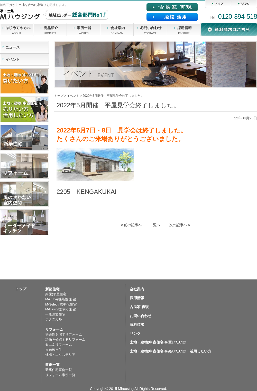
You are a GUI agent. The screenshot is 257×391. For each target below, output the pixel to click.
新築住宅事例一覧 (58, 370)
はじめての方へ (16, 29)
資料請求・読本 (229, 29)
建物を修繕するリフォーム (65, 339)
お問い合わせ (150, 29)
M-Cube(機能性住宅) (60, 299)
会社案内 (117, 29)
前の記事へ (131, 225)
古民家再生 (53, 349)
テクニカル (53, 319)
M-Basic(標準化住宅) (60, 309)
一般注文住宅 (55, 314)
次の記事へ (179, 225)
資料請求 (137, 324)
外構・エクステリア (60, 355)
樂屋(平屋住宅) (56, 294)
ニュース (12, 47)
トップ (218, 4)
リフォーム (54, 329)
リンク (244, 4)
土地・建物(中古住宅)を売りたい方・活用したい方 (170, 351)
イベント (73, 96)
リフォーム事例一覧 (60, 375)
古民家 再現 (139, 307)
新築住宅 (52, 289)
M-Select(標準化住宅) (61, 304)
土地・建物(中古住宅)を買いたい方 (158, 342)
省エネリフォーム (58, 345)
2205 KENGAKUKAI (86, 191)
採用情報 (183, 29)
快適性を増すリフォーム (63, 334)
